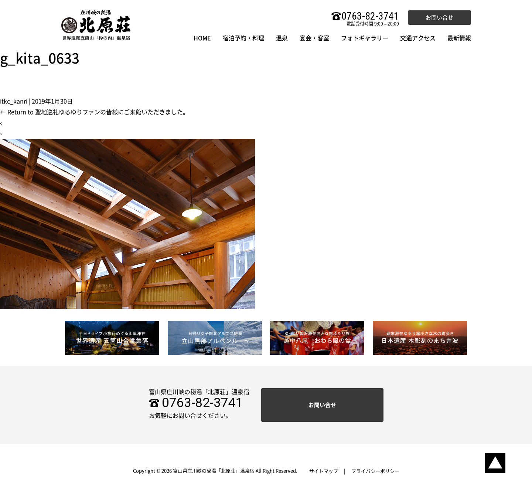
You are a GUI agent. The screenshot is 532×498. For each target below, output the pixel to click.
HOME (202, 38)
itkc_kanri (13, 101)
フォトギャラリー (364, 38)
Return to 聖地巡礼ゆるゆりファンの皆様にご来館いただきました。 (94, 112)
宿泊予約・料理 (243, 38)
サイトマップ (323, 471)
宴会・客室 (314, 38)
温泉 (282, 38)
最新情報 (459, 38)
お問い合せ (439, 17)
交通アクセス (418, 38)
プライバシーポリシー (375, 471)
